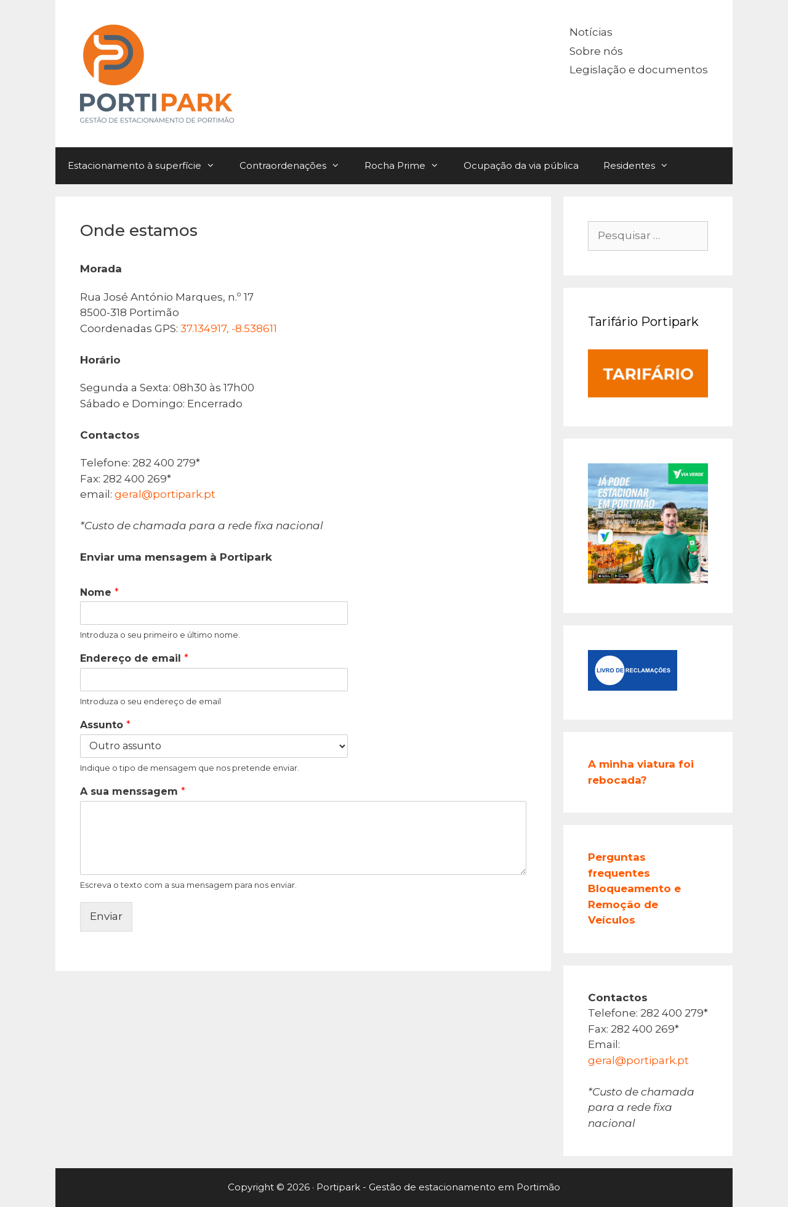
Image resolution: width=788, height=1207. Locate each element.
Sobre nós (596, 51)
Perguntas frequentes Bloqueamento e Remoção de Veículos (634, 888)
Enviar (106, 916)
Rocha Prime (407, 165)
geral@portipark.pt (165, 494)
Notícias (591, 32)
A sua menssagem (132, 791)
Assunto (105, 725)
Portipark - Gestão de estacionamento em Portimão (438, 1187)
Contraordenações (295, 165)
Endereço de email (134, 658)
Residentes (642, 165)
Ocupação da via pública (521, 165)
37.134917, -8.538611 (228, 328)
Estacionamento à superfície (147, 165)
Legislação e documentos (638, 69)
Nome (99, 592)
